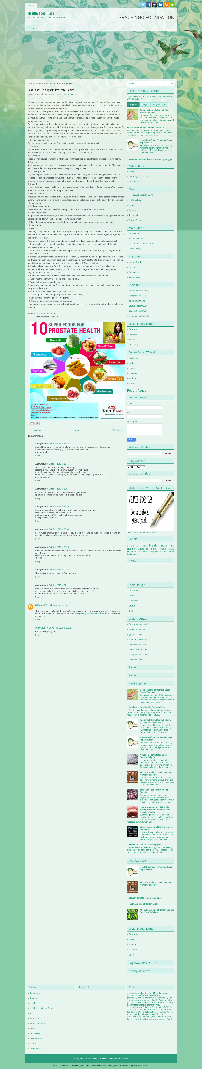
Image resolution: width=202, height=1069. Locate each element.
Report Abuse (136, 390)
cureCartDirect (41, 628)
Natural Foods (135, 262)
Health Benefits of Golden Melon (143, 904)
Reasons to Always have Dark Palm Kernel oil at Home (156, 773)
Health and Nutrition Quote (41, 1008)
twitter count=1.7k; (137, 296)
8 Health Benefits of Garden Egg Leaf (145, 844)
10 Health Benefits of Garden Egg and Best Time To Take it (157, 911)
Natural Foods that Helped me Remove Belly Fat (153, 756)
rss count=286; (135, 659)
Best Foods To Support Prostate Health (51, 89)
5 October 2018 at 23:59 (58, 506)
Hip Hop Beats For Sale (140, 1066)
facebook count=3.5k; (139, 291)
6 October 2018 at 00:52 (58, 569)
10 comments (69, 94)
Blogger (168, 159)
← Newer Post (35, 430)
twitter (132, 363)
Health (132, 267)
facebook (133, 329)
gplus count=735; (137, 301)
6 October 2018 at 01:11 (58, 585)
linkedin (132, 383)
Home (31, 5)
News (131, 205)
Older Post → (118, 430)
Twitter (132, 339)
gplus (131, 954)
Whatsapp (133, 344)
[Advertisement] (101, 55)
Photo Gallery (135, 200)
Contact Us (134, 181)
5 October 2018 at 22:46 (58, 464)
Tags (145, 104)
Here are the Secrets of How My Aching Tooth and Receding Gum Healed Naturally (155, 809)
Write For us (134, 233)
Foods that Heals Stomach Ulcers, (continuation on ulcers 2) (155, 721)
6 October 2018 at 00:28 (58, 547)
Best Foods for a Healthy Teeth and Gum (145, 127)
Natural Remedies (137, 238)
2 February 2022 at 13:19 (58, 605)
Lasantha (96, 1066)
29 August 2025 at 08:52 (60, 628)
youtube (132, 378)
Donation (143, 546)
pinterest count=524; (138, 311)
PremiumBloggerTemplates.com (115, 1066)
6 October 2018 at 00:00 (58, 529)
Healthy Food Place (41, 13)
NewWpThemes (68, 1066)
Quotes (132, 210)
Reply (37, 455)
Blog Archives (159, 104)
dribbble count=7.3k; (138, 649)
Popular (133, 104)
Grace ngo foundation (139, 176)
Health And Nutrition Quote (141, 195)
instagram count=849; (139, 316)
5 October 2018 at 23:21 (58, 489)
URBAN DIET (41, 605)
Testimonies (134, 215)
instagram (133, 373)
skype (131, 368)
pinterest (133, 334)
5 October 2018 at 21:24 (58, 443)
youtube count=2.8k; (138, 306)
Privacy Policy (135, 220)
